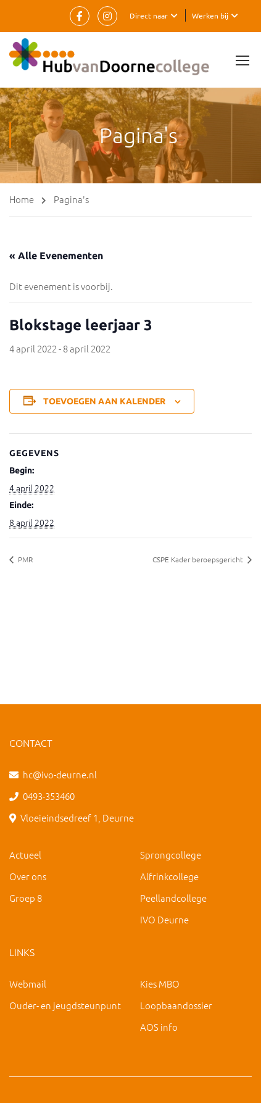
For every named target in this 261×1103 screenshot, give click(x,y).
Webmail (27, 983)
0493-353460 (49, 795)
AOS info (159, 1026)
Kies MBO (160, 983)
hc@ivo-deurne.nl (60, 774)
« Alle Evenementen (56, 255)
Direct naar (149, 15)
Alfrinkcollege (169, 876)
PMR (24, 559)
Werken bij (210, 15)
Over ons (27, 876)
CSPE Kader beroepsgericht (198, 559)
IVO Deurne (164, 919)
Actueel (25, 854)
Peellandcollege (173, 897)
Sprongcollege (170, 854)
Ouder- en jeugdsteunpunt (65, 1005)
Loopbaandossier (176, 1005)
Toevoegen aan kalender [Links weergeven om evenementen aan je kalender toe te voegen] (104, 401)
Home (21, 199)
